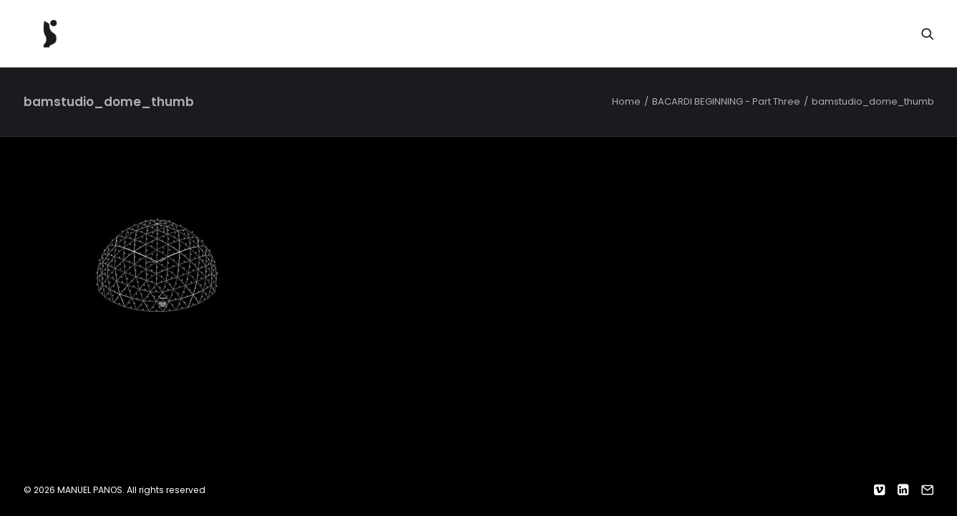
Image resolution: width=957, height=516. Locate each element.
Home (626, 101)
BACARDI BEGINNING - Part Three (726, 101)
